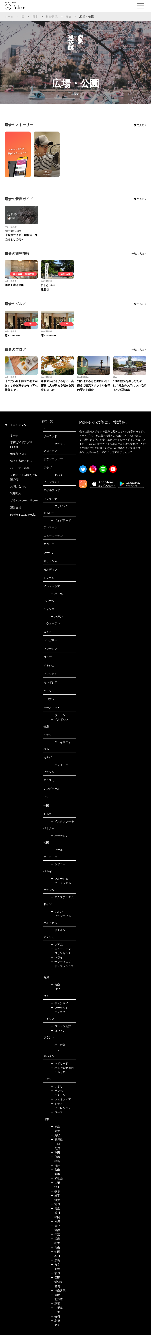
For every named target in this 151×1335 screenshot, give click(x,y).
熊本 (55, 1174)
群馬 (55, 1286)
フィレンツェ (61, 1108)
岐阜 (55, 1191)
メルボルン (59, 719)
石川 (55, 1256)
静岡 (55, 1251)
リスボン (58, 930)
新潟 (55, 1269)
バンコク (58, 1012)
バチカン (58, 1095)
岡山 (55, 1247)
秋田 (55, 1152)
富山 (55, 1169)
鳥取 (55, 1135)
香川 (55, 1212)
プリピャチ (59, 506)
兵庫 (55, 1238)
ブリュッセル (61, 883)
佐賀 (55, 1130)
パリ (55, 1049)
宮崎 (55, 1156)
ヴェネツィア (61, 1099)
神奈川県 (52, 16)
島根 (55, 1320)
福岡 (55, 1217)
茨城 (55, 1273)
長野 (55, 1277)
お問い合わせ (18, 486)
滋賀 (55, 1200)
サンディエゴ (61, 961)
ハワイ (57, 957)
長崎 (55, 1316)
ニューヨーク (61, 948)
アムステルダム (62, 897)
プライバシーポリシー (24, 500)
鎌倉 (69, 16)
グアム (57, 944)
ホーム (9, 16)
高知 (55, 1148)
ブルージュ (59, 878)
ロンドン (58, 1030)
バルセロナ (59, 1072)
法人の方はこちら (21, 460)
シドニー (58, 864)
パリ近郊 (58, 1044)
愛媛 (55, 1230)
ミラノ (57, 1103)
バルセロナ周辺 (62, 1067)
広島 (55, 1260)
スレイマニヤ (61, 742)
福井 (55, 1165)
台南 (55, 984)
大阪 (55, 1294)
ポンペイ (58, 1090)
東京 (55, 1325)
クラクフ (58, 443)
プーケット (59, 1007)
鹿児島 (57, 1139)
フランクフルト (62, 915)
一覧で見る (138, 125)
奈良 (55, 1264)
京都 (55, 1303)
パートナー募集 (19, 468)
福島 (55, 1161)
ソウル (57, 850)
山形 (55, 1182)
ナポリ (57, 1086)
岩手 (55, 1195)
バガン (57, 616)
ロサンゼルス (61, 953)
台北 (55, 989)
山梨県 (57, 1307)
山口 (55, 1143)
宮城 (55, 1204)
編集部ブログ (18, 453)
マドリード (59, 1063)
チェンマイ (59, 1003)
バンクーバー (61, 764)
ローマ (57, 1112)
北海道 (57, 1299)
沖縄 (55, 1221)
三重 (55, 1312)
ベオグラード (61, 520)
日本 (35, 16)
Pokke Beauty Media (22, 514)
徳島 (55, 1126)
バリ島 (57, 593)
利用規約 (15, 493)
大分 (55, 1225)
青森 (55, 1208)
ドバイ (57, 475)
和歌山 (57, 1178)
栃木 (55, 1243)
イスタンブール (62, 821)
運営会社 (15, 507)
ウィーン (58, 715)
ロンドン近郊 (61, 1026)
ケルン (57, 911)
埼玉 (55, 1187)
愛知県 (57, 1281)
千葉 (55, 1234)
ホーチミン (59, 835)
